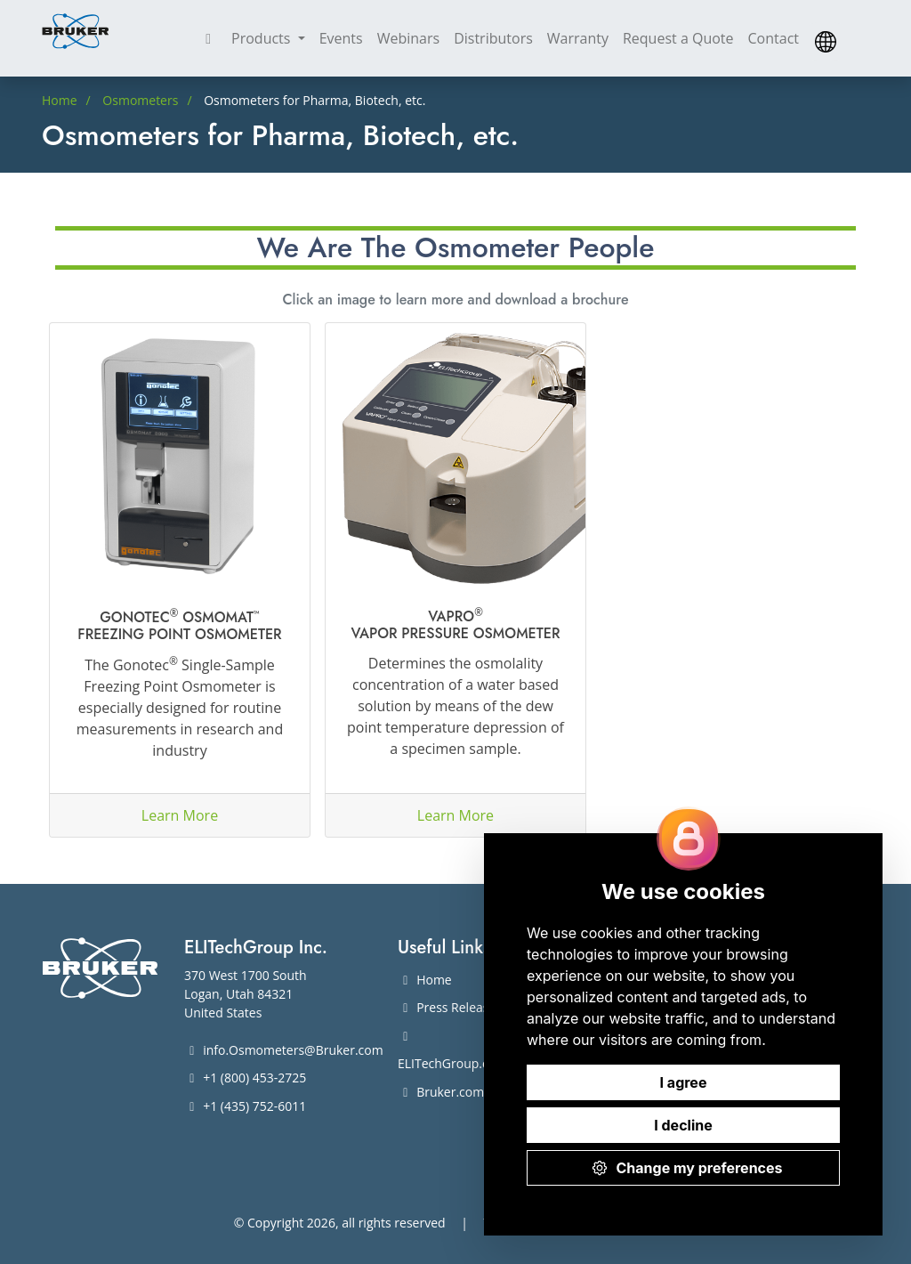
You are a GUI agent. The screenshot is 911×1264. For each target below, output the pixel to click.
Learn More (179, 815)
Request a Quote (678, 38)
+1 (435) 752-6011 (245, 1106)
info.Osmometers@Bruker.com (283, 1049)
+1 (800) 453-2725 (245, 1077)
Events (341, 38)
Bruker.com (441, 1091)
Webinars (408, 38)
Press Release (447, 1007)
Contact (773, 38)
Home (425, 979)
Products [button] (262, 38)
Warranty (578, 38)
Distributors (493, 38)
